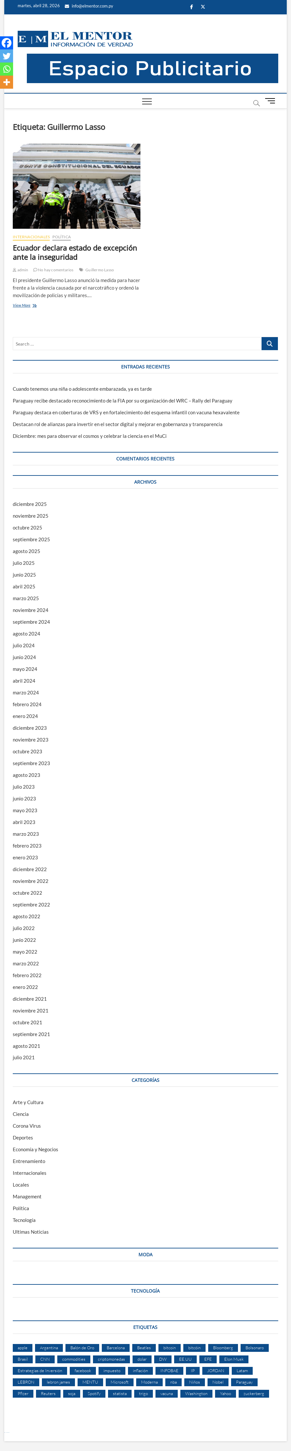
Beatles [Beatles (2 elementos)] (144, 1347)
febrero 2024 (27, 704)
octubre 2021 (27, 1022)
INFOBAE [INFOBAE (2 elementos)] (169, 1370)
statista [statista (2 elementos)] (120, 1393)
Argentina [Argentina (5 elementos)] (49, 1347)
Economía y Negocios (35, 1149)
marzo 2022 (26, 963)
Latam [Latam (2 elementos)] (242, 1370)
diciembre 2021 (30, 999)
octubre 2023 (27, 751)
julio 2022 (24, 928)
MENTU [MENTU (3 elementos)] (90, 1382)
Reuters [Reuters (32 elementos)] (48, 1393)
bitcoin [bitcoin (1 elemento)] (169, 1347)
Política (61, 236)
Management (27, 1196)
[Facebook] (6, 42)
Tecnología (24, 1220)
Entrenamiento (29, 1161)
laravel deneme (7, 1432)
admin (20, 269)
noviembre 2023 (30, 740)
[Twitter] (6, 56)
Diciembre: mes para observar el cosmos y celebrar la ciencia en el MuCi (90, 436)
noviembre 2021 (30, 1010)
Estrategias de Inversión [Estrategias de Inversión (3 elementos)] (40, 1370)
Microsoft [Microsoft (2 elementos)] (120, 1382)
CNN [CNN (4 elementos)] (45, 1359)
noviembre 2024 (30, 610)
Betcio (4, 1432)
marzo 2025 (26, 598)
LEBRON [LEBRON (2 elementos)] (26, 1382)
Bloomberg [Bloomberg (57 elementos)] (223, 1347)
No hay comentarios (53, 269)
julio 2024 (24, 645)
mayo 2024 (25, 669)
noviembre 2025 (30, 516)
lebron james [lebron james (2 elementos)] (58, 1382)
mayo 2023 (25, 810)
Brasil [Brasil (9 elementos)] (23, 1359)
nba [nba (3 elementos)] (173, 1382)
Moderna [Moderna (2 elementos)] (149, 1382)
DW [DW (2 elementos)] (163, 1359)
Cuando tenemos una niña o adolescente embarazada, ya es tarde (82, 389)
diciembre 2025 (30, 504)
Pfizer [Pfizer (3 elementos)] (23, 1393)
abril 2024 (24, 681)
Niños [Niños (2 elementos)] (194, 1382)
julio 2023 (24, 787)
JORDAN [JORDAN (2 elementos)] (215, 1370)
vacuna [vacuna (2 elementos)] (166, 1393)
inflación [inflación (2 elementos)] (140, 1370)
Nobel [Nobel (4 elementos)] (218, 1382)
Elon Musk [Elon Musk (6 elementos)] (234, 1359)
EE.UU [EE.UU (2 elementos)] (185, 1359)
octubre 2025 (27, 527)
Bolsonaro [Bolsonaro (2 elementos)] (255, 1347)
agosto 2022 (26, 916)
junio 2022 (24, 940)
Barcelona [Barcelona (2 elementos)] (116, 1347)
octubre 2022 (27, 893)
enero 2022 (25, 987)
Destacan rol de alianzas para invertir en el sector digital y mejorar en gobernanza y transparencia (118, 424)
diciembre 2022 (30, 869)
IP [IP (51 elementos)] (193, 1370)
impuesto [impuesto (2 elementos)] (111, 1370)
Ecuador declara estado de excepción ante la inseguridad (75, 252)
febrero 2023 (27, 846)
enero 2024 (25, 716)
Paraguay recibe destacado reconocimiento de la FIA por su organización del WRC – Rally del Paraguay (122, 400)
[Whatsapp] (6, 69)
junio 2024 (24, 657)
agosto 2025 (26, 551)
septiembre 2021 (31, 1034)
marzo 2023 (26, 834)
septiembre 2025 (31, 539)
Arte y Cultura (28, 1102)
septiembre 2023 (31, 763)
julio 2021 (24, 1057)
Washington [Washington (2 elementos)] (196, 1393)
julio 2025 (24, 563)
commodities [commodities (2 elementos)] (73, 1359)
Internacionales (31, 236)
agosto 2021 (26, 1046)
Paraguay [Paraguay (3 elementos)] (244, 1382)
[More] (6, 82)
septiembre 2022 (31, 904)
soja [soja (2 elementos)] (71, 1393)
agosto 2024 (26, 633)
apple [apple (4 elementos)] (22, 1347)
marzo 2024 (26, 692)
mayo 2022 (25, 952)
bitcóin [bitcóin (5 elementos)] (194, 1347)
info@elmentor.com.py (89, 6)
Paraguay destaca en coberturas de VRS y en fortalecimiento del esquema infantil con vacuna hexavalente (126, 412)
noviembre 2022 (30, 881)
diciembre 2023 (30, 728)
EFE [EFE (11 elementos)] (208, 1359)
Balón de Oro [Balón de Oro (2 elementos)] (82, 1347)
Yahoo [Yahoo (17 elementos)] (225, 1393)
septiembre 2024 (31, 622)
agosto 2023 (26, 775)
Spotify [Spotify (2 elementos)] (94, 1393)
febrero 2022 (27, 975)
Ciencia (21, 1114)
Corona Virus (27, 1126)
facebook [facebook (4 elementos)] (83, 1370)
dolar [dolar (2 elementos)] (142, 1359)
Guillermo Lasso (99, 269)
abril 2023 (24, 822)
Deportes (23, 1137)
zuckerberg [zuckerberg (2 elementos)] (254, 1393)
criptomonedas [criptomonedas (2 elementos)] (111, 1359)
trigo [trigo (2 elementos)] (143, 1393)
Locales (21, 1185)
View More (31, 305)
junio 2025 (24, 575)
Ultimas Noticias (31, 1232)
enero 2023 (25, 857)
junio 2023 (24, 798)
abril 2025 (24, 586)
